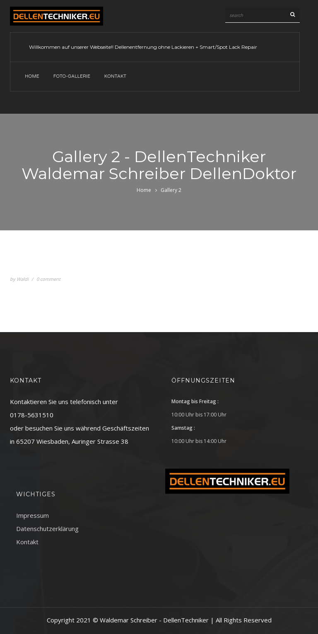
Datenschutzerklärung (47, 528)
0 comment (48, 279)
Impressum (32, 515)
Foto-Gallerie (71, 76)
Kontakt (115, 76)
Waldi (23, 279)
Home (32, 76)
